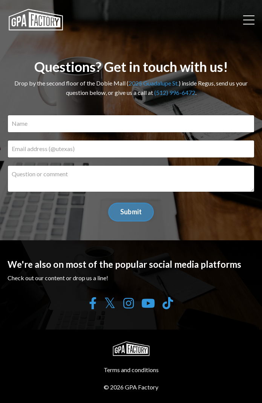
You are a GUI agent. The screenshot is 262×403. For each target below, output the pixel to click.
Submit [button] (131, 212)
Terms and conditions (131, 369)
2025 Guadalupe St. (154, 83)
